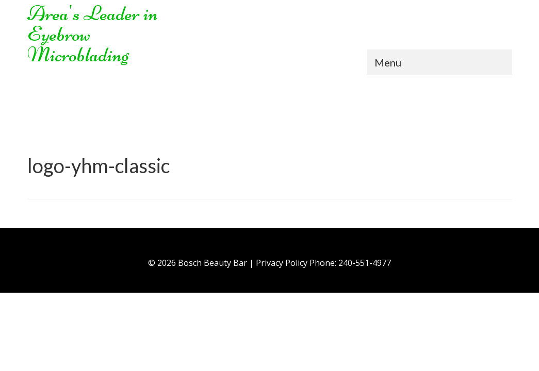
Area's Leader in (92, 13)
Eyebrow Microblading (78, 44)
